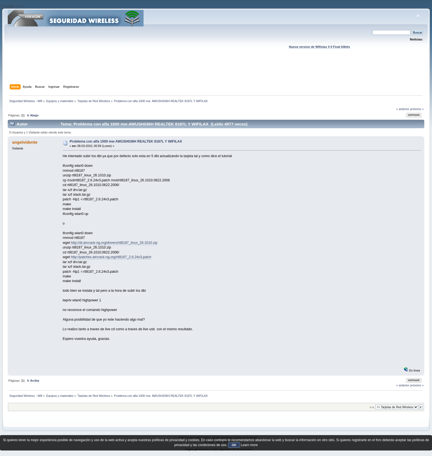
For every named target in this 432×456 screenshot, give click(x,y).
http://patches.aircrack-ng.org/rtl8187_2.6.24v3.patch (111, 257)
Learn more (249, 445)
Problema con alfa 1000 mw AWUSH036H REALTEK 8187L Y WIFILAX (126, 141)
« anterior (402, 109)
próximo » (417, 109)
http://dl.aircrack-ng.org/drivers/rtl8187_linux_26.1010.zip (114, 243)
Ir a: (372, 407)
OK (234, 445)
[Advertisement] (216, 71)
